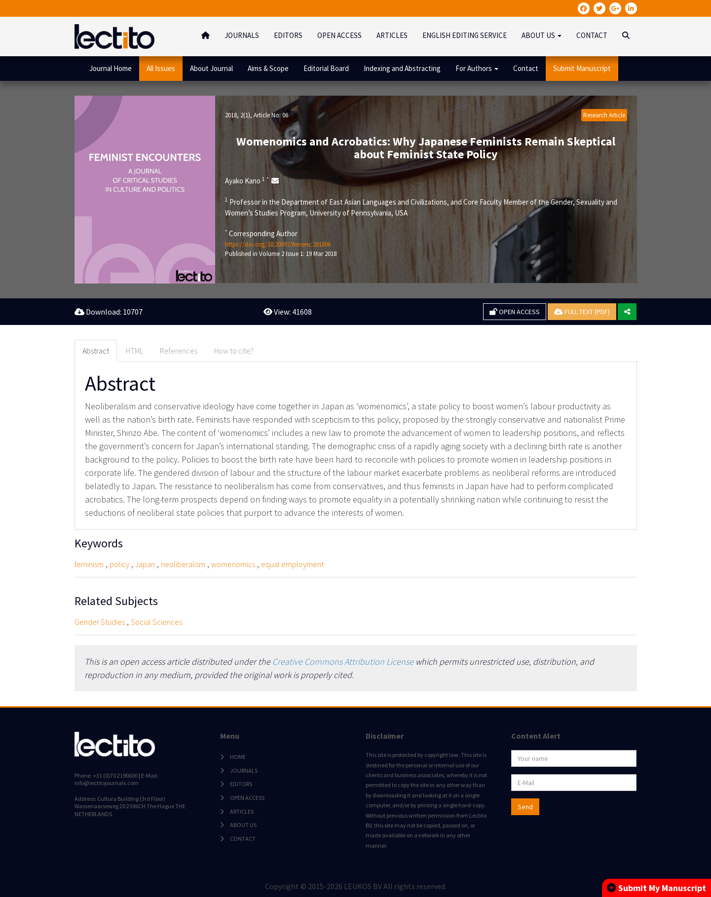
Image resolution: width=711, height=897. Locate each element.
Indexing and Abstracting (402, 68)
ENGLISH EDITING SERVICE (464, 35)
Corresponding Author (261, 233)
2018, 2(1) (237, 115)
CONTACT (591, 35)
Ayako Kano (247, 180)
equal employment (292, 564)
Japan (145, 564)
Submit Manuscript (582, 68)
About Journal (211, 68)
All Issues (161, 68)
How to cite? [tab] (234, 351)
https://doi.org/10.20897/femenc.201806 (278, 244)
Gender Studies (100, 622)
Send (525, 807)
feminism (89, 564)
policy (119, 564)
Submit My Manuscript (656, 888)
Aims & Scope (268, 68)
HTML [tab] (134, 351)
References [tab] (178, 351)
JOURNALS (242, 35)
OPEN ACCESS (339, 35)
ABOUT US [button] (541, 35)
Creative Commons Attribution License (342, 661)
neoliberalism (183, 564)
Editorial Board (326, 68)
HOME (238, 757)
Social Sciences (156, 622)
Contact (525, 68)
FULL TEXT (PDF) (582, 311)
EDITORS (288, 35)
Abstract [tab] (95, 351)
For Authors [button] (476, 68)
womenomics (233, 564)
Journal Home (110, 68)
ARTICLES (392, 35)
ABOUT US (243, 825)
